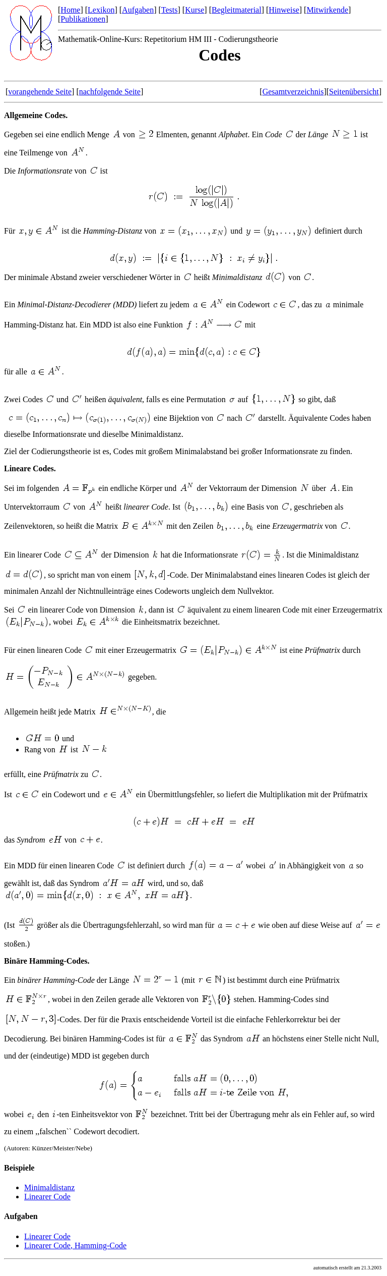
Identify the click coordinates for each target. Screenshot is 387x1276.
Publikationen (82, 19)
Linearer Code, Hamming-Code (75, 1245)
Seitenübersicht (354, 91)
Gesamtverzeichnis (293, 91)
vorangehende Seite (40, 91)
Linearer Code (47, 1196)
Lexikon (101, 10)
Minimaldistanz (49, 1187)
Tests (169, 10)
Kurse (194, 10)
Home (70, 10)
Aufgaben (138, 10)
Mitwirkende (327, 10)
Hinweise (284, 10)
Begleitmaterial (237, 10)
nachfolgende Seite (110, 91)
